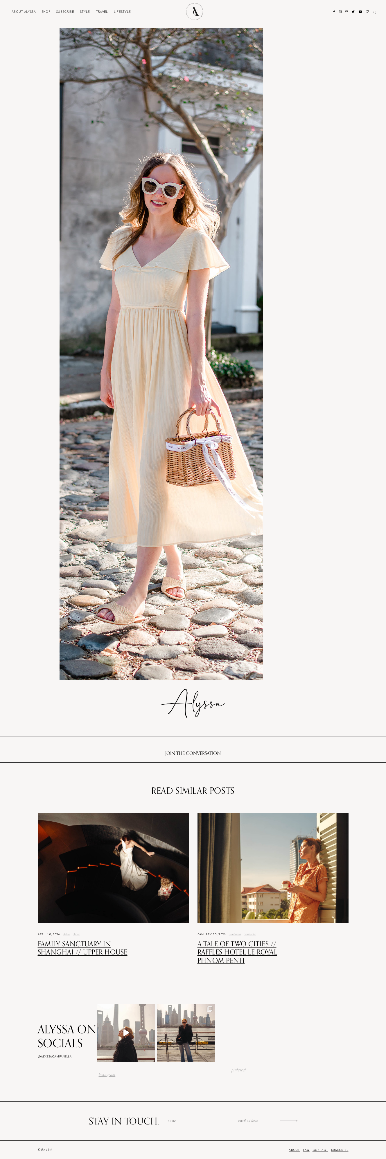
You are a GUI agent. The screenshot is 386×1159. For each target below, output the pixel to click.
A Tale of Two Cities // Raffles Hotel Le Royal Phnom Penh (237, 952)
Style (85, 12)
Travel (102, 12)
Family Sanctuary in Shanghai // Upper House (83, 948)
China (66, 934)
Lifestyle (122, 12)
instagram (107, 1074)
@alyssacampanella (55, 1056)
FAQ (306, 1150)
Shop (46, 12)
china (76, 934)
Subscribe (65, 12)
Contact (320, 1150)
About (24, 12)
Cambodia (235, 934)
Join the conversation (193, 753)
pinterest (238, 1069)
